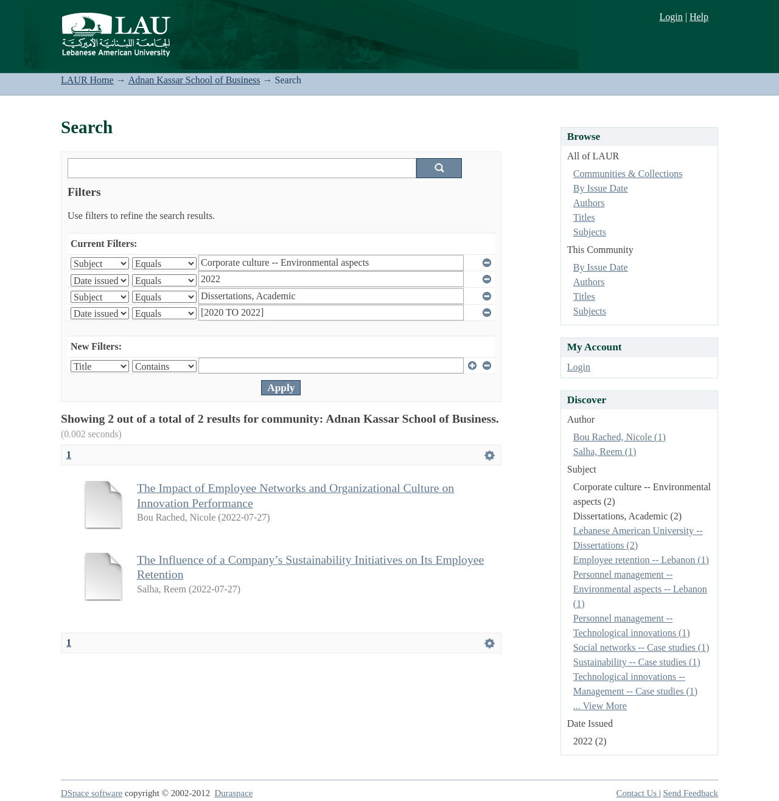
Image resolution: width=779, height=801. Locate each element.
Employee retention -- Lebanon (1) (641, 560)
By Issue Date (600, 188)
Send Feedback (690, 793)
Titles (584, 217)
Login (670, 17)
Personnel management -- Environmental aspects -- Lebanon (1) (640, 589)
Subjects (589, 232)
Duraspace (234, 793)
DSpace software (91, 793)
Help (699, 17)
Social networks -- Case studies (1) (641, 647)
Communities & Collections (628, 173)
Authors (589, 203)
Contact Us (638, 793)
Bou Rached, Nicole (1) (619, 437)
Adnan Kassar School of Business (194, 80)
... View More (600, 706)
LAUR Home (87, 80)
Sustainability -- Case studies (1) (636, 662)
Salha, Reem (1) (605, 451)
